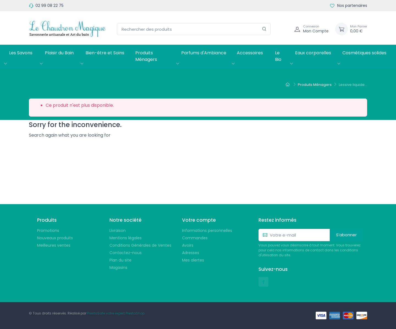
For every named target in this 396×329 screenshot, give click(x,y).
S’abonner (346, 235)
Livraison (117, 230)
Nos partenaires (348, 5)
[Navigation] (284, 29)
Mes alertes (193, 260)
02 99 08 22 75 (49, 5)
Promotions (48, 230)
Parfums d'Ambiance (203, 53)
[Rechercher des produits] (194, 29)
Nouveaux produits (55, 238)
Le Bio (278, 56)
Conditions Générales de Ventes (140, 245)
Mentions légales (125, 238)
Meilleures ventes (53, 245)
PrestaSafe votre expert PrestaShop (116, 313)
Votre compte (199, 220)
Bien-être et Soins (105, 53)
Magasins (118, 267)
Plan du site (120, 260)
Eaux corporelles (313, 53)
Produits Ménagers (146, 56)
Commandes (195, 238)
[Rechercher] (264, 29)
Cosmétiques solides (364, 53)
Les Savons (20, 53)
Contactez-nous (125, 252)
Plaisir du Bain (59, 53)
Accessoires (250, 53)
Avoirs (187, 245)
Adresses (190, 252)
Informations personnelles (207, 230)
